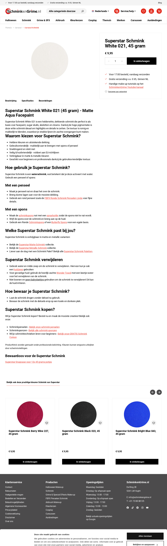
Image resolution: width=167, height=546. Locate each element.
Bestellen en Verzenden (15, 498)
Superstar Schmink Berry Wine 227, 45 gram (29, 432)
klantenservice (13, 482)
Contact (8, 487)
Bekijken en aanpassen (145, 533)
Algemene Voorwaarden (16, 506)
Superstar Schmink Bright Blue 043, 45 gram (136, 432)
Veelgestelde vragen (14, 494)
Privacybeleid (11, 509)
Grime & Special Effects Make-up (60, 494)
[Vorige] (152, 392)
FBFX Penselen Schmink (57, 498)
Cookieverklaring (12, 513)
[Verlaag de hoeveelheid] (108, 61)
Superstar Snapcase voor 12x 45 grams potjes (28, 361)
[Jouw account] (151, 11)
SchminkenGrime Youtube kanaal (126, 87)
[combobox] (62, 11)
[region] (50, 61)
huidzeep (18, 269)
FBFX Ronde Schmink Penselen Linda (63, 198)
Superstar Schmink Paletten (78, 251)
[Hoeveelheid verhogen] (122, 61)
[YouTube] (147, 507)
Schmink (50, 490)
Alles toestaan (145, 525)
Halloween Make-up (54, 487)
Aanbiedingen (52, 517)
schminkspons (26, 215)
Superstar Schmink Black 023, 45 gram (81, 432)
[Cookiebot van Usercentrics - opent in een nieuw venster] (16, 541)
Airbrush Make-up (53, 502)
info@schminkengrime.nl (140, 497)
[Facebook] (128, 507)
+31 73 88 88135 (136, 501)
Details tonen (40, 541)
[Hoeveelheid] (115, 61)
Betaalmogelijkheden (14, 502)
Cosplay (49, 509)
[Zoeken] (82, 11)
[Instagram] (142, 507)
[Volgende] (159, 392)
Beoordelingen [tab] (45, 100)
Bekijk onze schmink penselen (44, 326)
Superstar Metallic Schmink (33, 247)
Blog (160, 2)
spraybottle (52, 215)
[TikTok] (133, 507)
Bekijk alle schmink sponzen (43, 330)
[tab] (10, 100)
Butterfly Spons (59, 222)
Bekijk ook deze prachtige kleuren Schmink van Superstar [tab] (33, 382)
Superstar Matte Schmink (32, 244)
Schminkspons (36, 222)
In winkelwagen (142, 61)
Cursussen (50, 513)
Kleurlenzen (51, 506)
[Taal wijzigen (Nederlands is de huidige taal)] (100, 11)
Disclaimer (10, 517)
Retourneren (10, 490)
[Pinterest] (137, 507)
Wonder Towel (63, 272)
